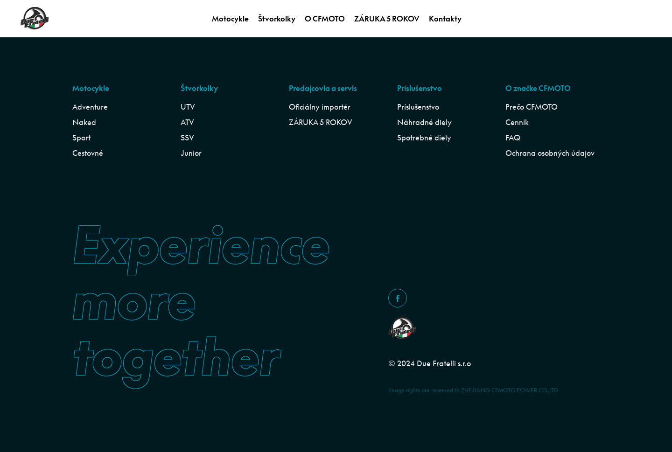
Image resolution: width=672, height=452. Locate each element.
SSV (187, 137)
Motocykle (230, 18)
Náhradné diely (424, 122)
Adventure (90, 106)
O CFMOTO (325, 18)
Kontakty (445, 18)
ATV (187, 122)
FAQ (512, 137)
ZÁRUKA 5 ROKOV (387, 18)
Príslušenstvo (418, 106)
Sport (81, 137)
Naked (84, 122)
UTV (188, 106)
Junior (191, 153)
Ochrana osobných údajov (550, 153)
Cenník (517, 122)
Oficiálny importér (319, 106)
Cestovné (87, 153)
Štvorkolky (276, 18)
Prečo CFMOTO (531, 106)
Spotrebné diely (424, 137)
